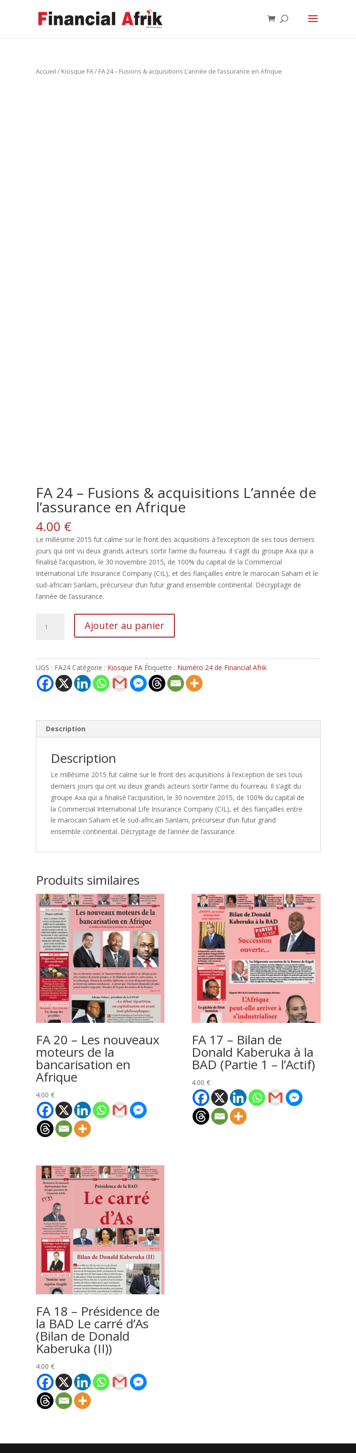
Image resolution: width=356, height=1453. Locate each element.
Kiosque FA (77, 71)
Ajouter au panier (124, 625)
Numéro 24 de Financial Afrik (222, 667)
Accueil (46, 71)
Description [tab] (66, 728)
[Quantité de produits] (50, 627)
